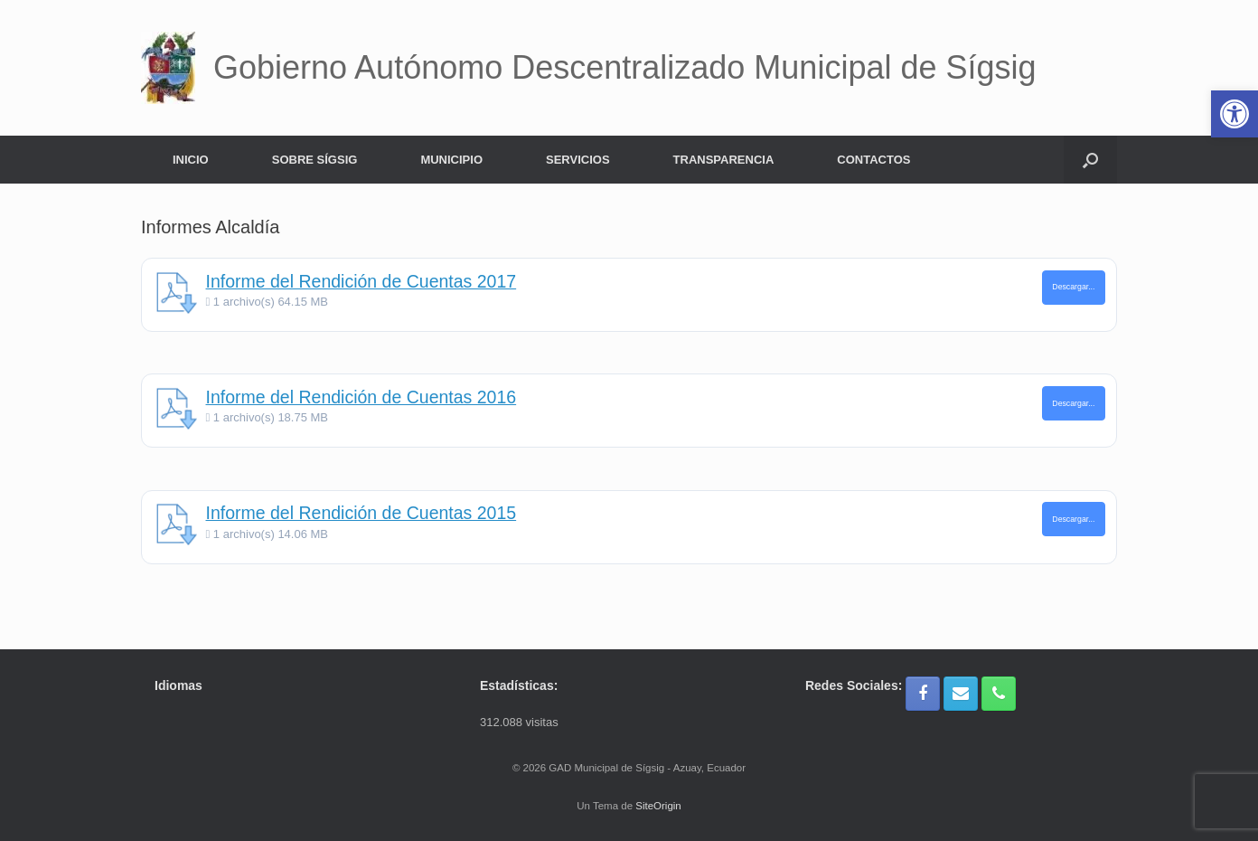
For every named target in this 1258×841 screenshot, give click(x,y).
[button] (1090, 160)
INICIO (191, 159)
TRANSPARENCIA (724, 159)
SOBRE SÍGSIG (315, 159)
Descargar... (1073, 286)
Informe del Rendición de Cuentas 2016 (361, 397)
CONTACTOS (873, 159)
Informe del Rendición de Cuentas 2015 (361, 513)
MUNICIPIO (451, 159)
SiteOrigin (658, 805)
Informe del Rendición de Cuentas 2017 (361, 281)
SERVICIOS (578, 159)
